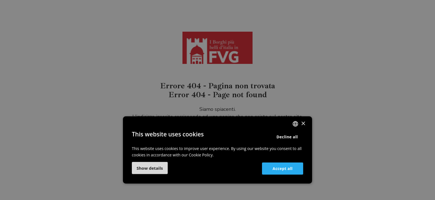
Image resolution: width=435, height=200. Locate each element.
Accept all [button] (283, 168)
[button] (150, 168)
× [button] (303, 123)
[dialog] (217, 100)
